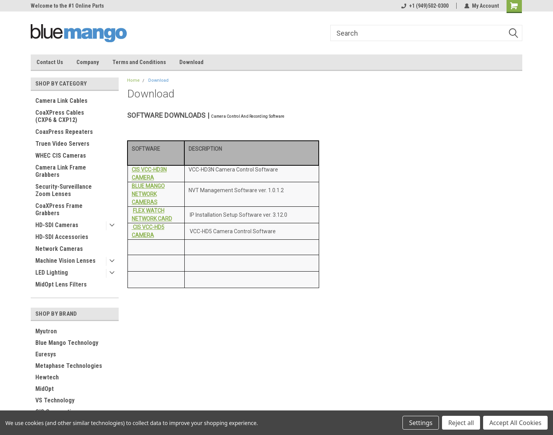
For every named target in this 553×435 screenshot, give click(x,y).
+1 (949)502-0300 (425, 6)
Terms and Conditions (139, 62)
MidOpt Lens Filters (61, 284)
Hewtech (47, 377)
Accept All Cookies (515, 423)
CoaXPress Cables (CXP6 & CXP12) (59, 116)
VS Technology (55, 400)
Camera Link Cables (61, 100)
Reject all (461, 423)
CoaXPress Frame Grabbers (59, 209)
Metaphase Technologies (68, 365)
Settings (420, 423)
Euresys (45, 354)
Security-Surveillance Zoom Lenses (63, 190)
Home (133, 80)
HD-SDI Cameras (56, 225)
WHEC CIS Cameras (60, 155)
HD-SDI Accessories (61, 237)
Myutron (46, 331)
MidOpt (44, 388)
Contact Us (49, 62)
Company (87, 62)
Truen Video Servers (62, 143)
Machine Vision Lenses (65, 260)
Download (191, 62)
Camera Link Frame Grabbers (60, 171)
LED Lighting (51, 272)
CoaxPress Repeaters (64, 131)
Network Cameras (59, 248)
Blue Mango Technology (66, 342)
